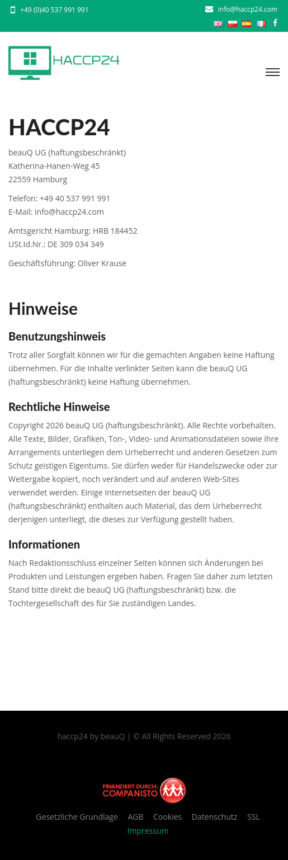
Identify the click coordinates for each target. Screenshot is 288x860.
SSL (253, 816)
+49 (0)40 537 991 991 (54, 10)
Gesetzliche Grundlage (76, 816)
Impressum (148, 830)
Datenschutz (214, 816)
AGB (135, 816)
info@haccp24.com (247, 9)
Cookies (167, 816)
